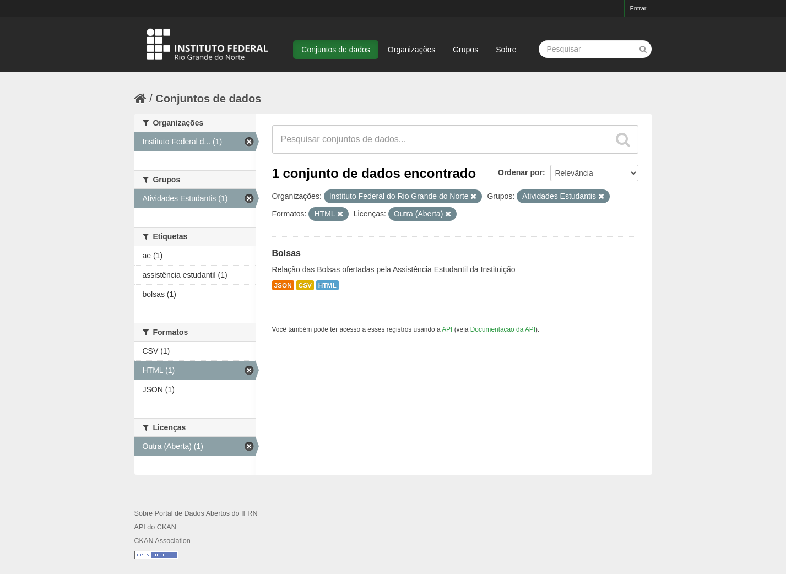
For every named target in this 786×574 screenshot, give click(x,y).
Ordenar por (520, 172)
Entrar (638, 8)
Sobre (506, 49)
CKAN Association (162, 541)
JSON (283, 285)
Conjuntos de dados (335, 49)
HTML (327, 285)
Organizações (411, 49)
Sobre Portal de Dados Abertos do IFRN (196, 513)
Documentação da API (502, 329)
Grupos (465, 49)
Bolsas (286, 253)
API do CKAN (155, 527)
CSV (305, 285)
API (447, 329)
